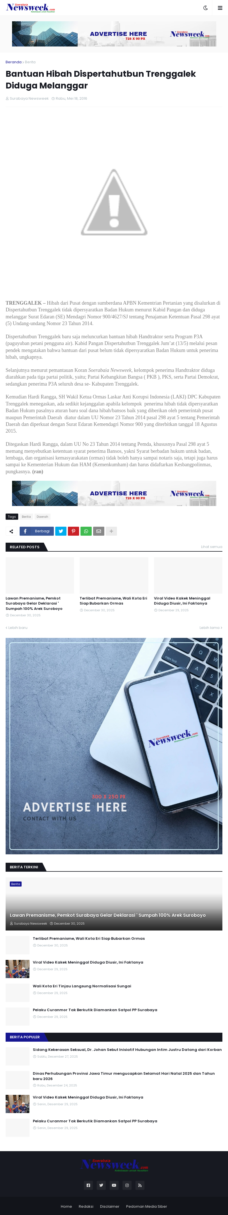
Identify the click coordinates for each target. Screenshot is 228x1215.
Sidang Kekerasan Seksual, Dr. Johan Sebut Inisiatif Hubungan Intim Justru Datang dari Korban (127, 1049)
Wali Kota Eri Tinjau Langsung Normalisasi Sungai (82, 986)
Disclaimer (109, 1206)
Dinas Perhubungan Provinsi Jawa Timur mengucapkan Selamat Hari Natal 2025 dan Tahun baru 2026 (124, 1076)
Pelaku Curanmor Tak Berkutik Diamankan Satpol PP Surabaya (95, 1010)
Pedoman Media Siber (146, 1206)
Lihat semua (211, 546)
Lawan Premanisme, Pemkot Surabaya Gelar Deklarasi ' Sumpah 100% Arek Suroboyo (34, 603)
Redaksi (86, 1206)
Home (66, 1206)
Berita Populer (25, 1037)
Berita (30, 62)
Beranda (14, 62)
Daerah (42, 516)
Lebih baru (17, 627)
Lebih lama (210, 627)
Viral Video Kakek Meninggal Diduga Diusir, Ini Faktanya (182, 601)
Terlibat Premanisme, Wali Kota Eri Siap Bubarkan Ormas (113, 601)
